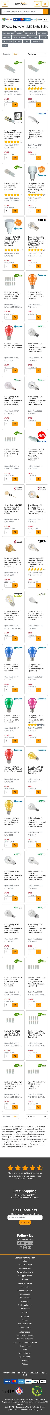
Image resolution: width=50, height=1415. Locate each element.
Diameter (18, 41)
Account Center (25, 1283)
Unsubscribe (25, 1308)
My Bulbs (25, 1301)
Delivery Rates (25, 1268)
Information (25, 1332)
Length (26, 41)
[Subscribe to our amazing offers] (25, 1217)
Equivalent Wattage (20, 37)
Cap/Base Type (37, 41)
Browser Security (25, 1324)
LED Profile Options (25, 1339)
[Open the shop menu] (5, 3)
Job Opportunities (25, 1275)
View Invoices (25, 1298)
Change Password (25, 1290)
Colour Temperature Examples (25, 1342)
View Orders (25, 1294)
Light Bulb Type (8, 33)
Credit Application (25, 1305)
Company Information (25, 1258)
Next (15, 54)
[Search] (45, 11)
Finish (5, 45)
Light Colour (42, 33)
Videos (25, 1364)
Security (25, 1316)
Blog (25, 1261)
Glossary (25, 1360)
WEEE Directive (25, 1353)
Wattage (19, 33)
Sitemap (25, 1279)
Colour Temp (7, 41)
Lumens (43, 37)
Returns (25, 1312)
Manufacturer (30, 33)
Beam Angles (25, 1346)
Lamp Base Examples (25, 1335)
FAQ (25, 1349)
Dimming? (6, 37)
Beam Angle (33, 37)
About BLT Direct (25, 1264)
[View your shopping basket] (44, 4)
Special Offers (25, 1357)
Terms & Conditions (25, 1272)
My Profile (25, 1287)
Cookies (25, 1320)
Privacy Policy (25, 1327)
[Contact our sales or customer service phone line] (37, 3)
